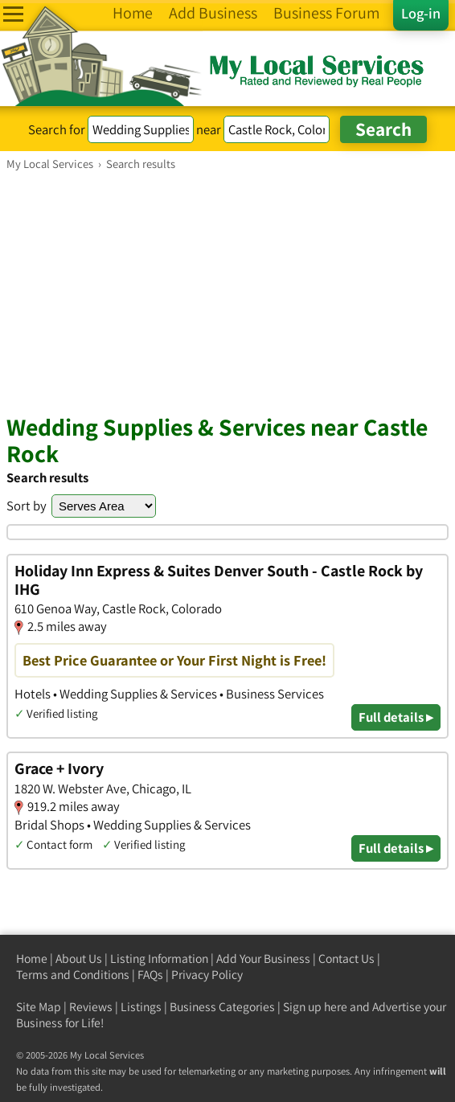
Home (31, 958)
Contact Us (346, 958)
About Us (78, 958)
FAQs (150, 974)
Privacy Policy (207, 974)
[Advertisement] (227, 291)
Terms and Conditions (72, 974)
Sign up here (315, 1006)
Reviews (91, 1006)
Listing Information (159, 958)
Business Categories (222, 1006)
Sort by (26, 505)
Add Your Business (263, 958)
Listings (141, 1006)
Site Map (38, 1006)
